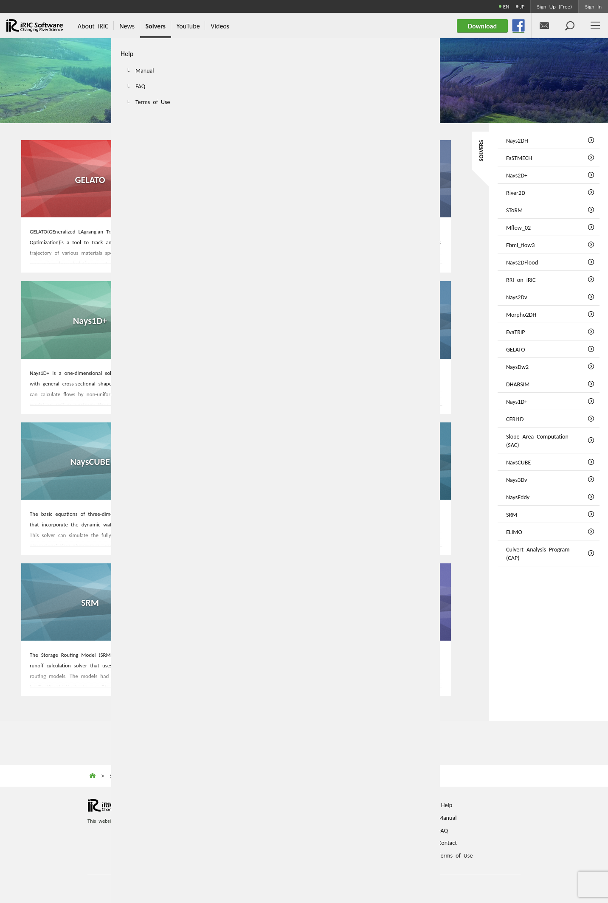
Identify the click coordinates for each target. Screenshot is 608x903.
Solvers (247, 855)
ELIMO (236, 601)
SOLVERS (481, 150)
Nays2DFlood (522, 262)
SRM (90, 601)
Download (352, 830)
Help (446, 804)
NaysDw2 (236, 178)
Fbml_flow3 (520, 245)
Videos (348, 817)
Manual (447, 817)
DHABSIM (382, 178)
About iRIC (252, 817)
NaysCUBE (90, 460)
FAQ (443, 830)
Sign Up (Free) (554, 6)
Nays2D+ (516, 175)
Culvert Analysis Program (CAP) (382, 601)
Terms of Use (455, 855)
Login (346, 842)
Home (246, 804)
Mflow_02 (518, 227)
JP (522, 6)
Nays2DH (517, 140)
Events (247, 842)
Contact (447, 842)
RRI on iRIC (521, 279)
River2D (515, 192)
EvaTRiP (515, 332)
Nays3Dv (236, 460)
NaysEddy (382, 460)
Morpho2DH (521, 314)
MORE (90, 256)
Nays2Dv (516, 297)
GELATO (90, 178)
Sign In (593, 6)
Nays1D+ (90, 319)
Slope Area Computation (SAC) (382, 320)
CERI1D (236, 319)
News (245, 830)
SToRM (514, 210)
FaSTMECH (519, 157)
